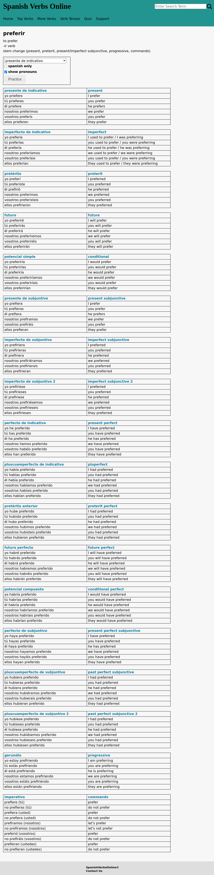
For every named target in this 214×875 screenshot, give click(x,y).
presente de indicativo (25, 91)
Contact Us (94, 870)
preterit (95, 174)
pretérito (12, 174)
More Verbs (46, 19)
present (95, 91)
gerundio (12, 755)
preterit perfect (102, 506)
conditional (98, 257)
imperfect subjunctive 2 (110, 381)
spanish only (20, 66)
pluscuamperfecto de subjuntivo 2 (36, 714)
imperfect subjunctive (108, 340)
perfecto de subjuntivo (25, 631)
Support (102, 19)
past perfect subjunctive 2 (113, 714)
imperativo (14, 797)
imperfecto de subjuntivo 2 (29, 381)
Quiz (88, 19)
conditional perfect (106, 589)
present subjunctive (107, 298)
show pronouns (22, 72)
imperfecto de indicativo (27, 132)
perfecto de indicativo (25, 423)
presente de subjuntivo (26, 298)
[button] (14, 79)
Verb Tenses (70, 19)
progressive (99, 755)
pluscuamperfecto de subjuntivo (34, 672)
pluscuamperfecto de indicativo (34, 464)
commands (98, 797)
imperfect (97, 132)
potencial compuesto (24, 589)
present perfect (102, 423)
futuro (10, 215)
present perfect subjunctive (114, 631)
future (94, 215)
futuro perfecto (18, 548)
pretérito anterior (21, 506)
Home (8, 19)
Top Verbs (25, 19)
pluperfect (97, 464)
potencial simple (20, 257)
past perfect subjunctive (111, 672)
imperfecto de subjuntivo (28, 340)
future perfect (101, 548)
